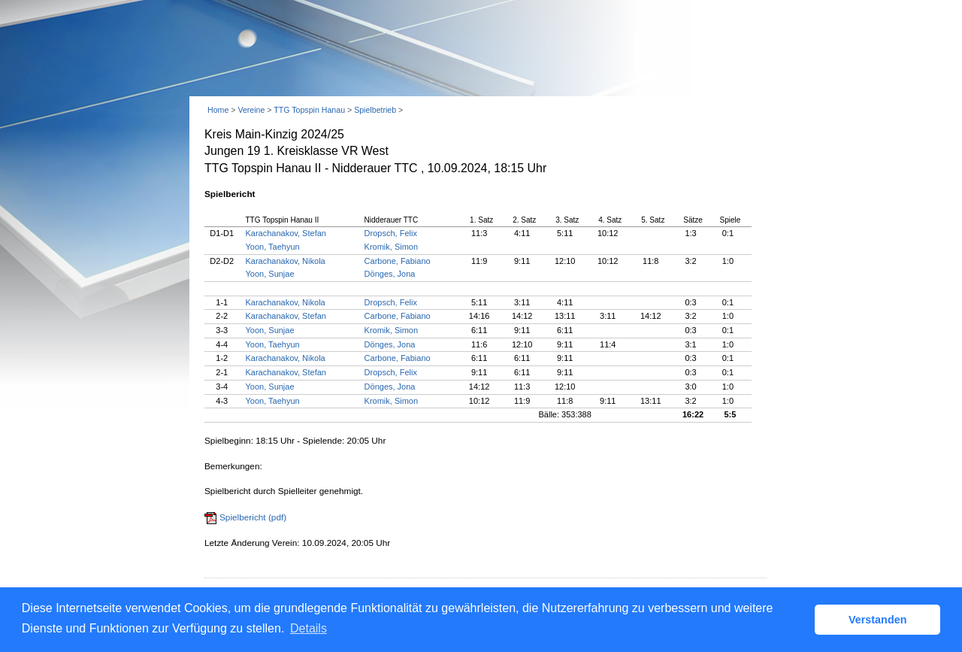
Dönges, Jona (390, 273)
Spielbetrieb (375, 109)
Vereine (251, 109)
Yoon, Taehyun (273, 246)
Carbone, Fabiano (398, 260)
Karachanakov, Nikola (285, 260)
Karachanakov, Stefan (286, 233)
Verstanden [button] (878, 620)
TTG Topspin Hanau (309, 109)
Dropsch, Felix (391, 233)
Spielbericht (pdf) (252, 517)
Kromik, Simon (392, 246)
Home (217, 109)
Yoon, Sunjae (270, 273)
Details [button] (308, 628)
